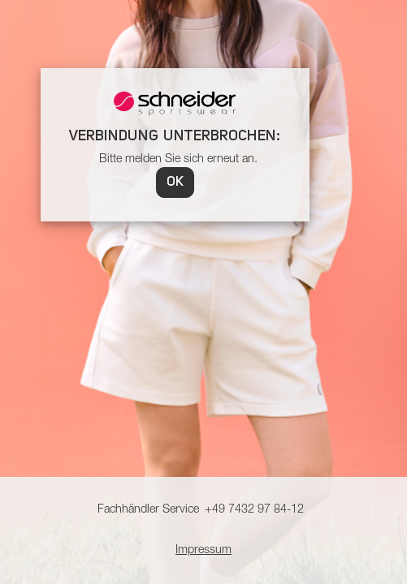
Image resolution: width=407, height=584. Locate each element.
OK (175, 182)
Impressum (203, 550)
